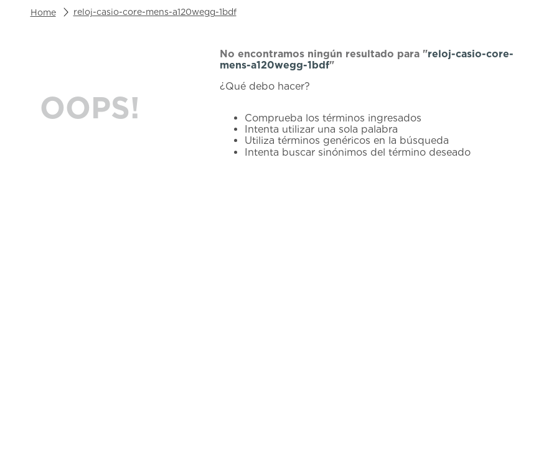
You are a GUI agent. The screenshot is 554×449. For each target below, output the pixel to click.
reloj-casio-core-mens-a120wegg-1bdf (155, 12)
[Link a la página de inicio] (43, 12)
